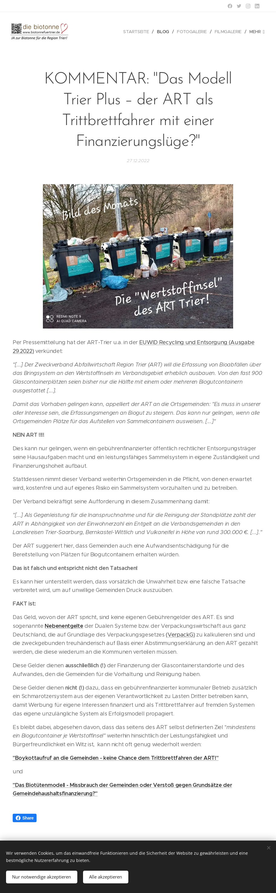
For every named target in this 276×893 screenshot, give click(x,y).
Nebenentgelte (64, 625)
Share (25, 818)
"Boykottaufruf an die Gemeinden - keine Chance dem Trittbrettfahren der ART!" (115, 757)
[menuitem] (139, 31)
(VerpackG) (180, 634)
